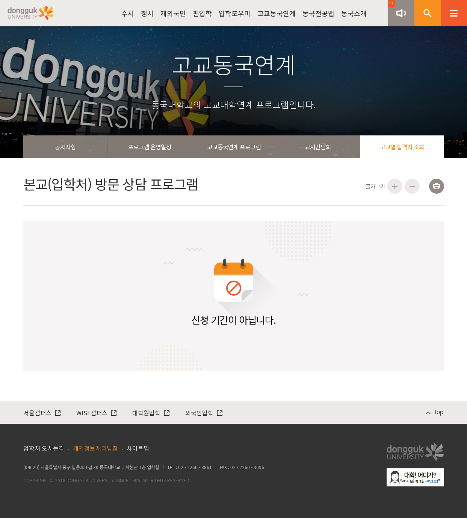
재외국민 (173, 13)
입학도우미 (235, 13)
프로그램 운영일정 (149, 146)
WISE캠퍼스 (96, 412)
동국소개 (354, 13)
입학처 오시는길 (43, 448)
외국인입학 (203, 412)
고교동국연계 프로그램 (234, 146)
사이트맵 (138, 448)
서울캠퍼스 (41, 412)
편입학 (202, 13)
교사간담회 (318, 146)
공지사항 (65, 146)
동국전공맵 (318, 13)
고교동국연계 (276, 13)
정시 (147, 13)
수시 (127, 13)
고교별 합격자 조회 (402, 146)
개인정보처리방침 (95, 448)
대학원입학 (150, 412)
